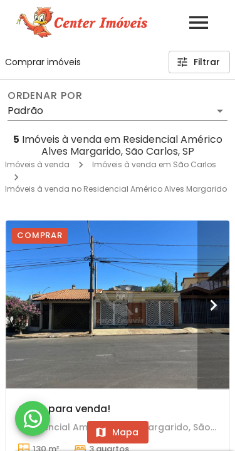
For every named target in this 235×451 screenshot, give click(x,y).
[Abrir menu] (199, 23)
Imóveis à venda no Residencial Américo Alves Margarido (116, 189)
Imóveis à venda (37, 164)
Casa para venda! (64, 409)
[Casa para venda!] (117, 304)
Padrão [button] (25, 110)
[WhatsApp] (32, 418)
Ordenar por (45, 96)
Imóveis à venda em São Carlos (154, 164)
